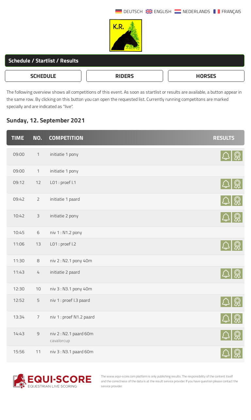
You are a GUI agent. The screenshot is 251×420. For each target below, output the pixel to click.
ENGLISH (162, 11)
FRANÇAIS (231, 11)
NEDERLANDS (196, 11)
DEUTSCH (133, 11)
